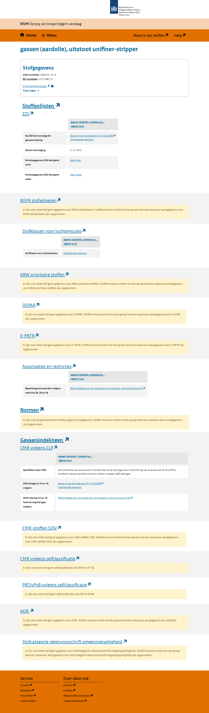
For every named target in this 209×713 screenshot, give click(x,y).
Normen (32, 410)
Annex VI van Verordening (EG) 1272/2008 (93, 135)
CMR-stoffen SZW (42, 527)
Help (181, 35)
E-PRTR (29, 335)
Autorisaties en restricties (49, 366)
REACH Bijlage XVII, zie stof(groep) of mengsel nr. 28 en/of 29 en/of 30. (107, 388)
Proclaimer (39, 695)
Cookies (82, 690)
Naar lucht (75, 160)
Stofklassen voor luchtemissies (54, 231)
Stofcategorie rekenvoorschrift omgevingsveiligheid (75, 641)
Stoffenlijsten (41, 106)
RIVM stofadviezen (40, 200)
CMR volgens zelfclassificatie (50, 558)
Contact (39, 685)
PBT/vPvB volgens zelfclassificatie (57, 584)
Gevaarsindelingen (45, 440)
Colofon (82, 685)
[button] (49, 35)
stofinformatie (36, 86)
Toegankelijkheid (82, 701)
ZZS (28, 113)
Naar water (76, 174)
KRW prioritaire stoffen (44, 274)
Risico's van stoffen (153, 35)
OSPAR (31, 305)
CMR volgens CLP (39, 447)
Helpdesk (39, 690)
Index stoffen (28, 701)
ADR (27, 611)
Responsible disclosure (82, 695)
